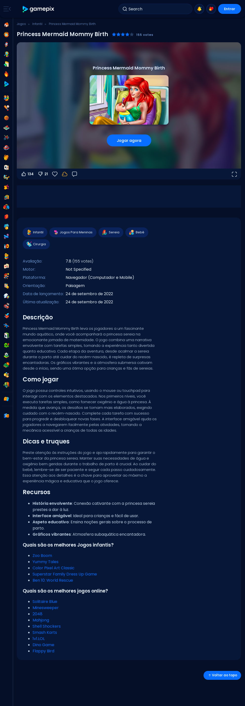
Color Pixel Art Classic (54, 568)
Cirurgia (36, 244)
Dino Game (43, 645)
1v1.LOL (39, 638)
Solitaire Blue (45, 601)
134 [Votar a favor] (27, 174)
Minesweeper (46, 608)
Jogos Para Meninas (73, 232)
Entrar (229, 8)
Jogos (21, 24)
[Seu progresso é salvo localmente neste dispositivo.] (65, 174)
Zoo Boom (42, 555)
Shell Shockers (47, 626)
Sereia (110, 232)
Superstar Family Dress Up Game (65, 574)
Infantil (37, 24)
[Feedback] (74, 174)
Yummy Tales (45, 562)
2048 (37, 614)
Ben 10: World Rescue (53, 580)
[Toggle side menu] (6, 9)
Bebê (136, 232)
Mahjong (41, 620)
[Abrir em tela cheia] (234, 174)
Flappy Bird (43, 651)
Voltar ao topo (222, 675)
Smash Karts (45, 632)
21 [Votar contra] (43, 174)
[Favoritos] (55, 174)
